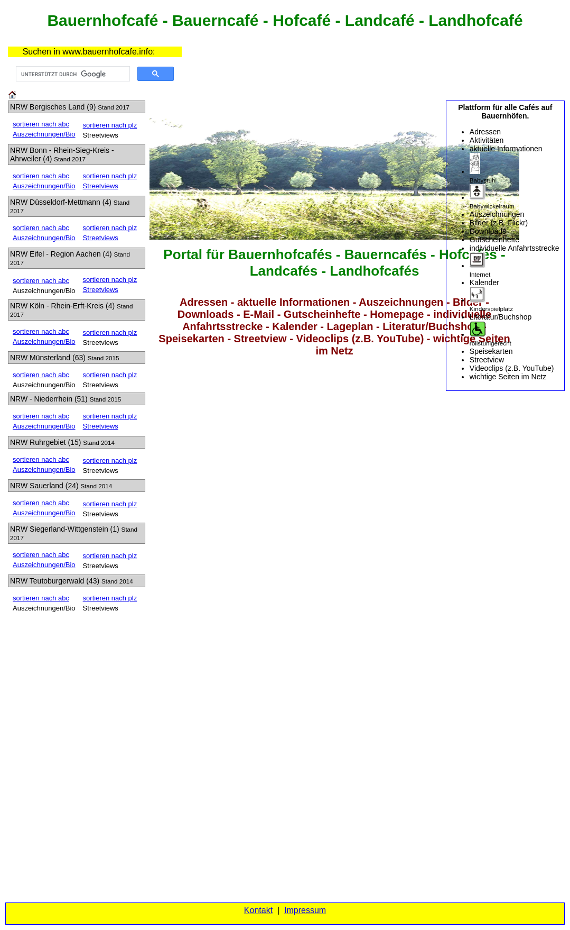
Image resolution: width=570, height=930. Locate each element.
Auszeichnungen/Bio (44, 134)
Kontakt (258, 910)
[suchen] (72, 74)
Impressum (305, 910)
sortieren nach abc (41, 124)
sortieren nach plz (110, 125)
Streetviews (100, 186)
